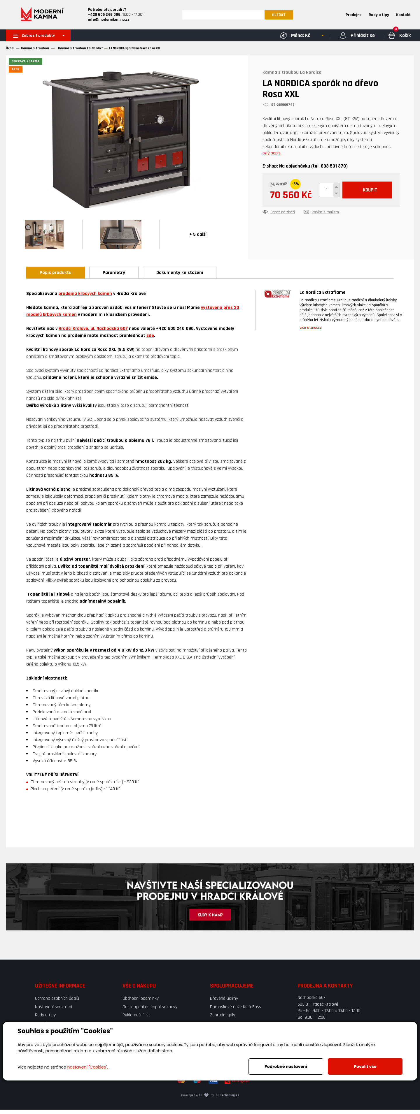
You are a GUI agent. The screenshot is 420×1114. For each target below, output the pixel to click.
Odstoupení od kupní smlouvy (150, 1011)
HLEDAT (281, 15)
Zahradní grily (222, 1019)
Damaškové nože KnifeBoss (235, 1011)
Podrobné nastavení (286, 1066)
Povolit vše (365, 1066)
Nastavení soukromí (53, 1011)
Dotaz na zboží (282, 232)
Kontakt (403, 15)
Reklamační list (136, 1019)
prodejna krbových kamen (85, 298)
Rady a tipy (379, 15)
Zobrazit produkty (39, 37)
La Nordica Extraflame (323, 297)
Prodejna (354, 15)
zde (150, 340)
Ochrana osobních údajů (57, 1003)
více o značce (311, 332)
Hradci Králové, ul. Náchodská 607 (93, 333)
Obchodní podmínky (141, 1003)
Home (333, 15)
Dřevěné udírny (224, 1003)
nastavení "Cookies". (87, 1067)
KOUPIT (325, 212)
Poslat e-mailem (325, 232)
